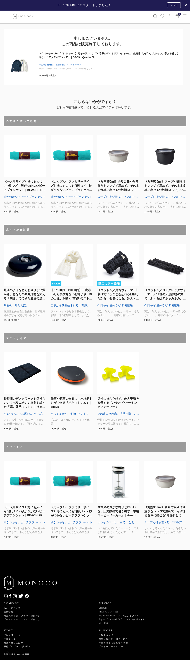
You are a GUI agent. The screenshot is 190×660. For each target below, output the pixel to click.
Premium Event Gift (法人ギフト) (118, 615)
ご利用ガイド (106, 635)
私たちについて (12, 608)
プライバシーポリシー (111, 646)
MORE (174, 5)
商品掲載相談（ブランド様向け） (22, 615)
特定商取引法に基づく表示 (113, 642)
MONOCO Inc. (13, 654)
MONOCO (105, 608)
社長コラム (10, 639)
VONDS (103, 623)
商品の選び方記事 (13, 642)
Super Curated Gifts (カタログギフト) (121, 619)
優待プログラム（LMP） (17, 646)
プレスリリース (12, 635)
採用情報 (9, 611)
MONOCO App (108, 611)
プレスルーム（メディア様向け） (22, 619)
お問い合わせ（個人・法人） (115, 639)
